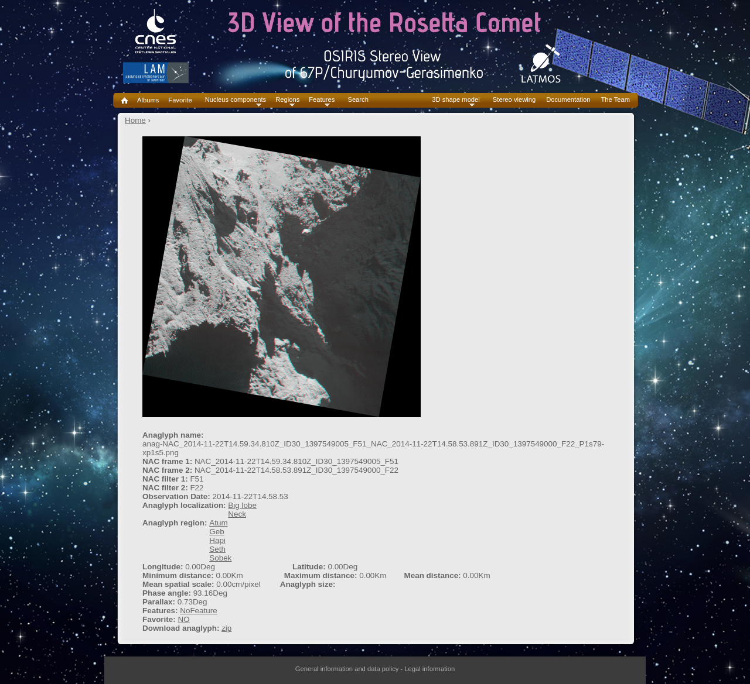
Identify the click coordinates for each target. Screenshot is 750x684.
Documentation (568, 100)
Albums (148, 100)
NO (183, 619)
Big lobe (242, 505)
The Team (615, 100)
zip (226, 628)
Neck (237, 514)
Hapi (217, 540)
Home (135, 120)
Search (357, 100)
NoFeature (198, 610)
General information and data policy (347, 668)
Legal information (429, 668)
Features (322, 100)
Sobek (220, 558)
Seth (217, 549)
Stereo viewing (514, 100)
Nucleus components (235, 100)
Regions (287, 100)
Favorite (180, 100)
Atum (218, 522)
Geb (216, 531)
